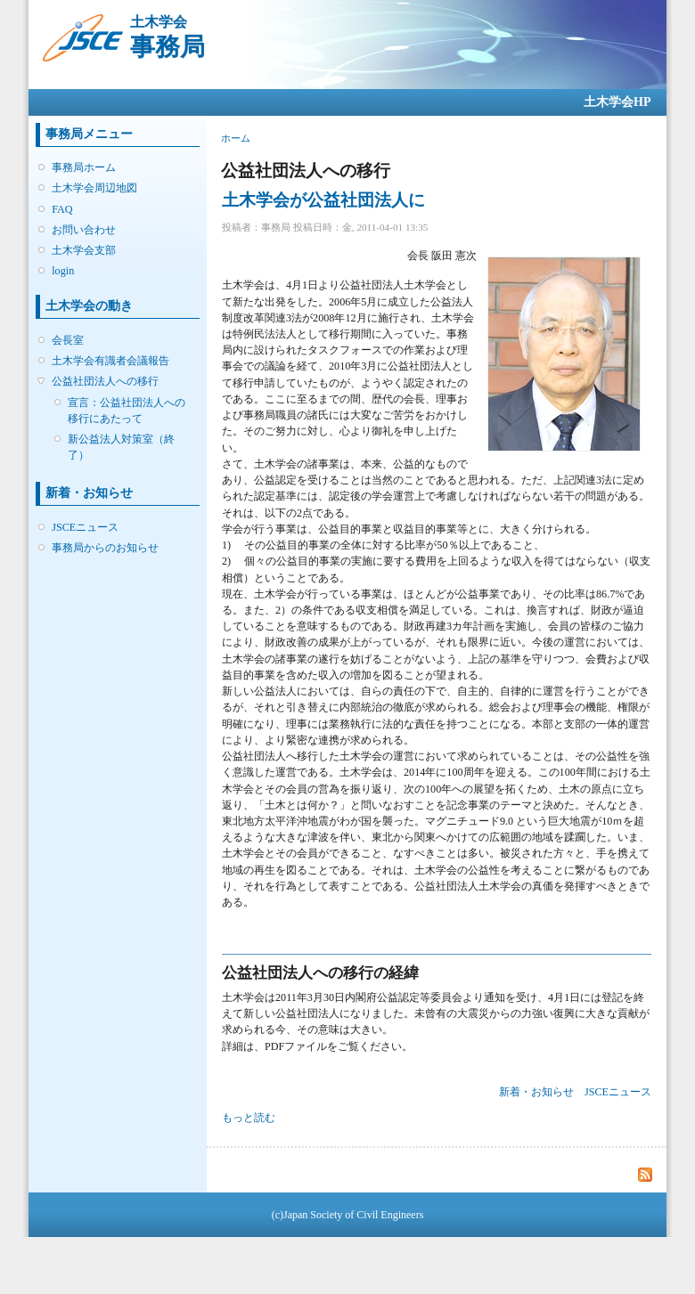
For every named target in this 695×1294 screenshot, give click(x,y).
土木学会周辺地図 (94, 188)
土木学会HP (617, 102)
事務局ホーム (84, 167)
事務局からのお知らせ (105, 547)
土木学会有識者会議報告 (110, 360)
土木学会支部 (84, 250)
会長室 (68, 340)
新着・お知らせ (536, 1092)
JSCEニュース (85, 527)
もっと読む (248, 1117)
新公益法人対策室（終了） (121, 447)
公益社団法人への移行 (105, 381)
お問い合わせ (84, 230)
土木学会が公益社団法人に (323, 200)
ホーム (235, 138)
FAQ (62, 209)
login (63, 270)
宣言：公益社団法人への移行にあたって (126, 410)
